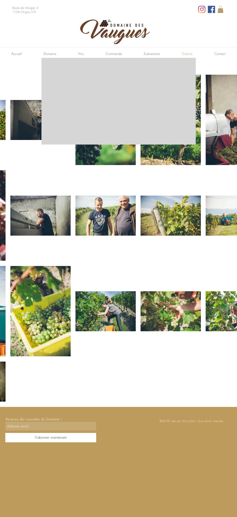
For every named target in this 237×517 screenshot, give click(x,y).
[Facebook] (211, 9)
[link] (220, 9)
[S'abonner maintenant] (50, 437)
